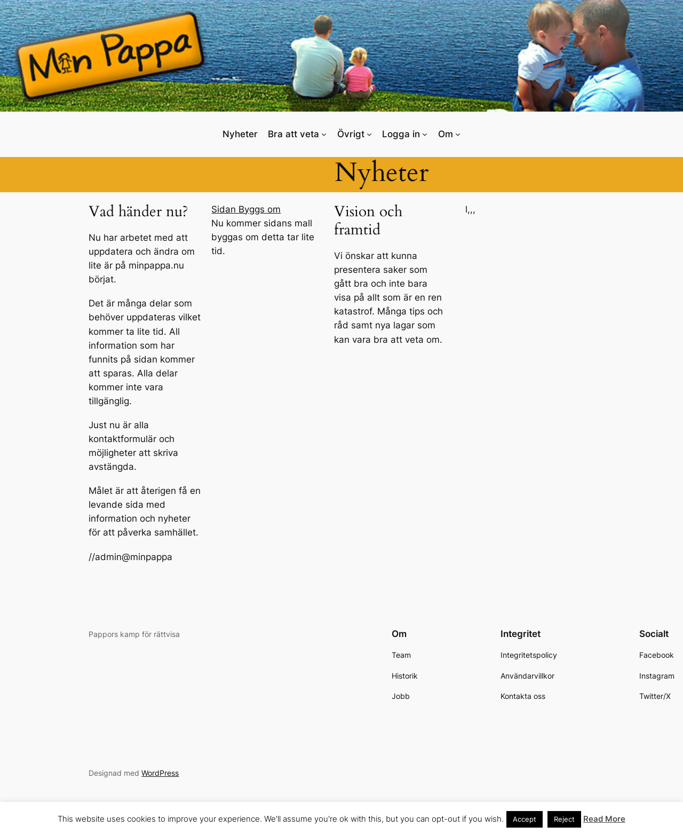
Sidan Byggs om (246, 209)
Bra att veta (293, 134)
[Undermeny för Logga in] (424, 134)
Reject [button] (564, 819)
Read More (604, 819)
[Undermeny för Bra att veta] (324, 134)
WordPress (160, 772)
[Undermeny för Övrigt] (369, 134)
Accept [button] (524, 819)
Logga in (401, 134)
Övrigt (350, 134)
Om (445, 134)
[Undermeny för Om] (457, 134)
